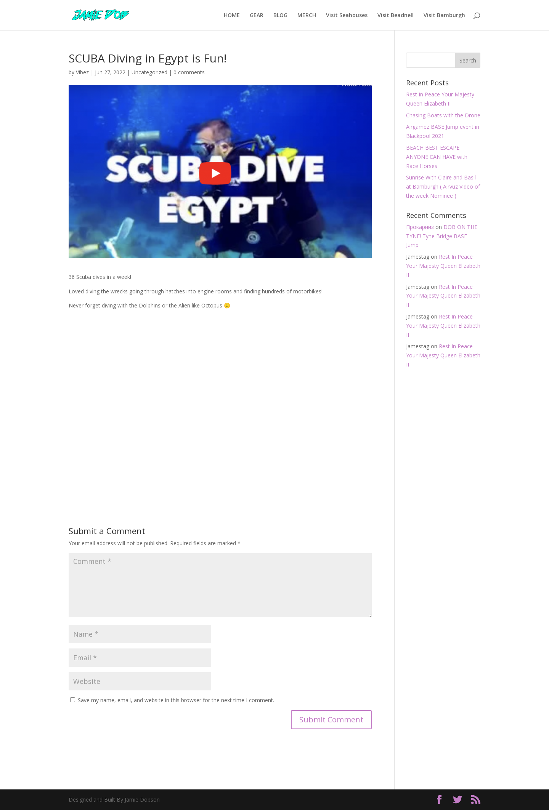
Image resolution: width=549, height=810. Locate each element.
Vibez (82, 72)
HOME (232, 16)
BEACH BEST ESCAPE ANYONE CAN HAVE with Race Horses (436, 157)
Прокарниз (420, 227)
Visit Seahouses (347, 16)
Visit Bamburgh (444, 16)
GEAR (256, 16)
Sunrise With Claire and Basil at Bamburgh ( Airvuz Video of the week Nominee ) (443, 186)
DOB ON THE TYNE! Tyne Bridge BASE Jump (441, 236)
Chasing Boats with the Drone (443, 115)
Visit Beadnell (395, 16)
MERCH (306, 16)
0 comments (189, 72)
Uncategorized (149, 72)
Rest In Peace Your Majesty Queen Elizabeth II (443, 266)
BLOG (280, 16)
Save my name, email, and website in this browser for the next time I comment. (176, 700)
